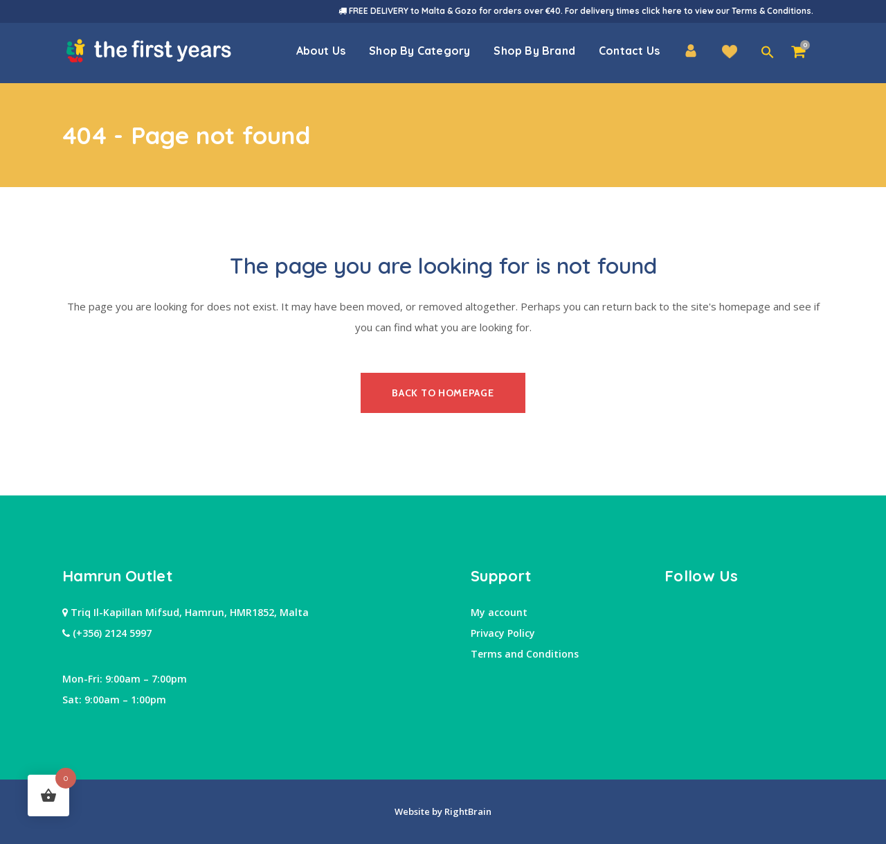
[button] (767, 52)
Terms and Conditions (525, 653)
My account (499, 612)
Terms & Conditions (771, 11)
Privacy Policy (503, 633)
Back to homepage (443, 393)
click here (662, 11)
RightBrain (466, 811)
